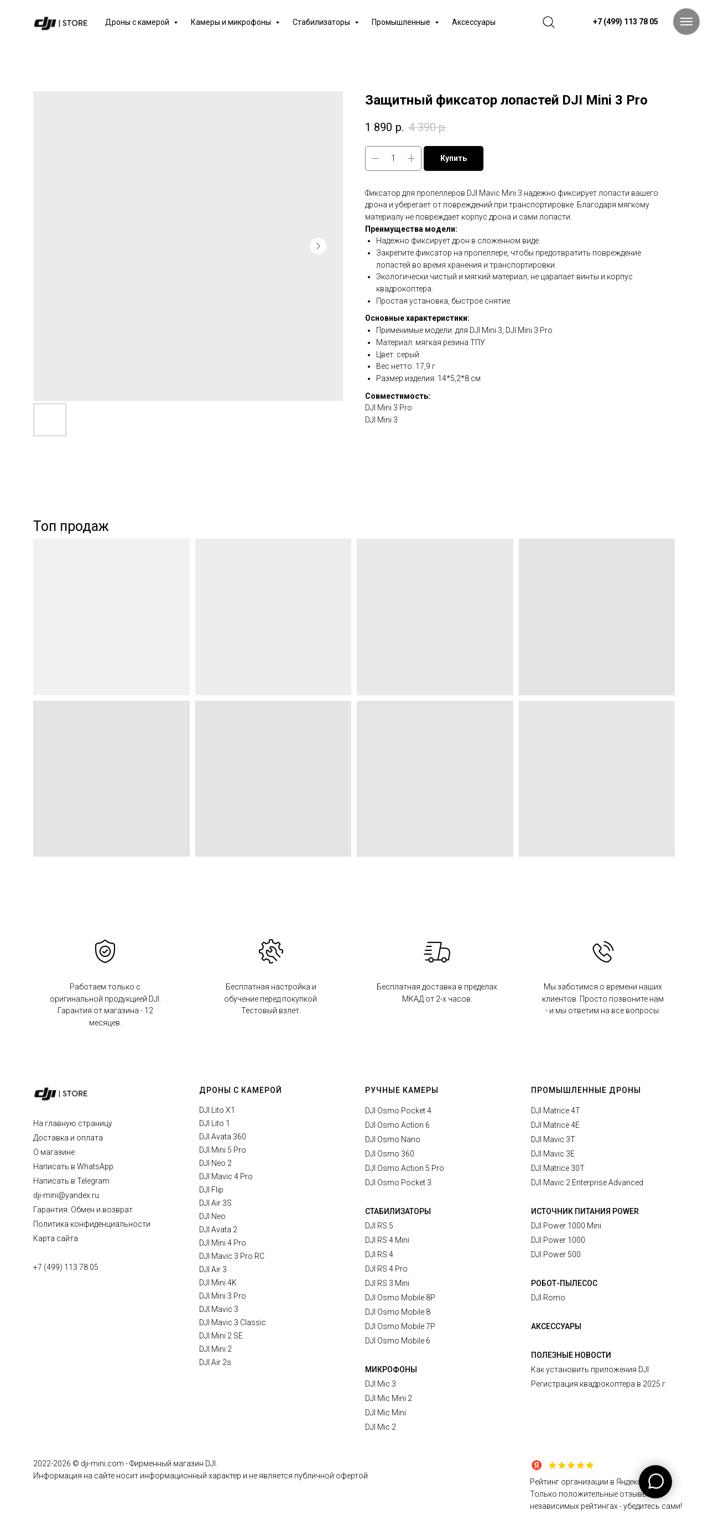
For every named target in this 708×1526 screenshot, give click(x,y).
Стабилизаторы (322, 22)
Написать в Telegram (71, 1180)
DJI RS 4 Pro (386, 1268)
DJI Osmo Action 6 (397, 1125)
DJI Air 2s (215, 1362)
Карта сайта (55, 1238)
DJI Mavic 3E (553, 1153)
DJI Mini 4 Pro (222, 1242)
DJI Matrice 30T (558, 1168)
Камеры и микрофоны (232, 22)
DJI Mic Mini (385, 1412)
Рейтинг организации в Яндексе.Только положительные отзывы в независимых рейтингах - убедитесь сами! (606, 1494)
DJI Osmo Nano (392, 1139)
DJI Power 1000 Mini (566, 1225)
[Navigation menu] (686, 21)
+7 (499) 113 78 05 (65, 1267)
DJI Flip (211, 1189)
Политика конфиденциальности (91, 1224)
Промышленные (402, 22)
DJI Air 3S (215, 1203)
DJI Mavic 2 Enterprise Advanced (587, 1182)
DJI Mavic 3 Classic (232, 1322)
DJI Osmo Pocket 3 (398, 1182)
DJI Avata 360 (222, 1136)
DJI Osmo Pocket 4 (398, 1110)
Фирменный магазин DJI (172, 1463)
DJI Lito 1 (214, 1123)
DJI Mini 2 (215, 1349)
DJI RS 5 (379, 1225)
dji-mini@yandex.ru (66, 1195)
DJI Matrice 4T (555, 1110)
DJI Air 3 (213, 1269)
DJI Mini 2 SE (221, 1335)
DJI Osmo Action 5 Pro (404, 1168)
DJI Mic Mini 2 (388, 1398)
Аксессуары (474, 22)
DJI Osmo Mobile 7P (400, 1326)
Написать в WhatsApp (73, 1166)
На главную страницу (72, 1123)
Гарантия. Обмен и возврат (83, 1209)
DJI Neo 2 (215, 1163)
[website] (548, 22)
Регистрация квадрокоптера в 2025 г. (599, 1383)
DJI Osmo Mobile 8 (397, 1312)
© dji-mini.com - (100, 1463)
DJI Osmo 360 (389, 1153)
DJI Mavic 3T (553, 1139)
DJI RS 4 (379, 1254)
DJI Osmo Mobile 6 (397, 1340)
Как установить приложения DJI (590, 1369)
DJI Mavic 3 (218, 1309)
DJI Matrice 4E (555, 1125)
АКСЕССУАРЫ (556, 1326)
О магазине (54, 1152)
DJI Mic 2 (380, 1427)
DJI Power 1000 (558, 1240)
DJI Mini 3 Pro (222, 1295)
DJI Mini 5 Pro (222, 1149)
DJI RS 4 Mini (387, 1240)
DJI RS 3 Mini (387, 1283)
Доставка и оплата (68, 1137)
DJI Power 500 (556, 1254)
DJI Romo (548, 1297)
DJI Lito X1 (217, 1110)
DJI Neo (212, 1216)
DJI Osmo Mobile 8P (400, 1297)
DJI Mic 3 (380, 1383)
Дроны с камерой (138, 22)
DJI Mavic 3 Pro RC (231, 1256)
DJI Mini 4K (218, 1282)
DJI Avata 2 (218, 1229)
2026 (62, 1463)
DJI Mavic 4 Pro (226, 1176)
